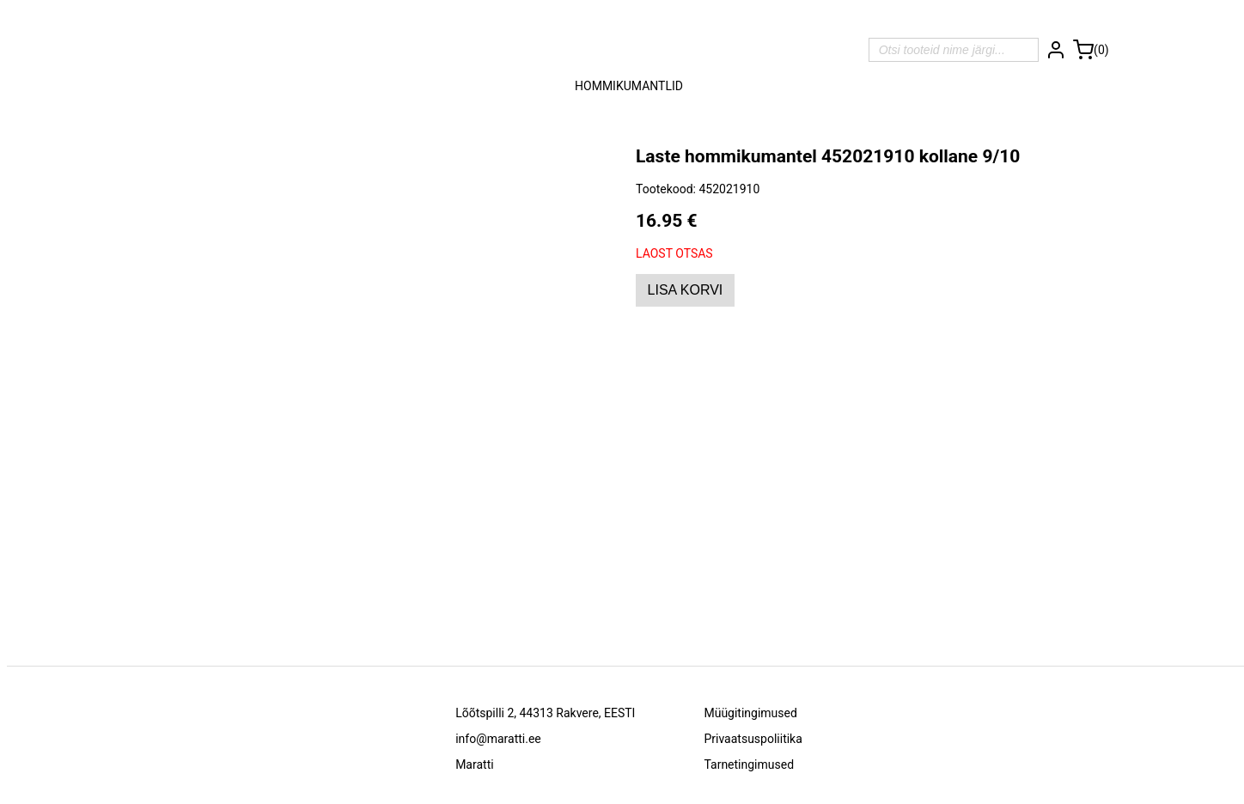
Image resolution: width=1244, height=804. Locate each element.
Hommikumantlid (629, 86)
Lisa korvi (685, 290)
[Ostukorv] (1091, 50)
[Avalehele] (629, 50)
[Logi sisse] (1056, 50)
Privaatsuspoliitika (753, 739)
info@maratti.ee (498, 739)
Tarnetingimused (749, 764)
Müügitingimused (750, 713)
